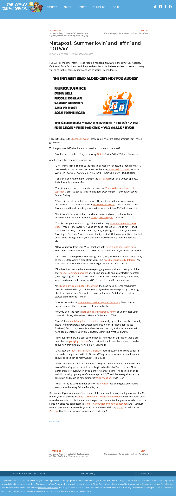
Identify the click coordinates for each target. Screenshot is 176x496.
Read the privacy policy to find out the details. (151, 478)
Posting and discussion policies (29, 473)
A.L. (91, 491)
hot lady (104, 383)
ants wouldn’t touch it (118, 169)
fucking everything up (102, 217)
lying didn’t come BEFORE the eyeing (79, 285)
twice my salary (104, 377)
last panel (104, 178)
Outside (101, 154)
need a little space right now (120, 246)
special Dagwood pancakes (74, 272)
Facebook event (80, 138)
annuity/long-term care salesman (85, 321)
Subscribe (99, 7)
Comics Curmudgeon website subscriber (106, 403)
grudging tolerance (79, 341)
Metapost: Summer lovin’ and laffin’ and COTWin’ (95, 46)
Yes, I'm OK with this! (152, 485)
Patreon (53, 411)
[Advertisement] (100, 439)
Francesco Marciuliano (48, 487)
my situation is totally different (119, 259)
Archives (52, 7)
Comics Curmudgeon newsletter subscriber (98, 396)
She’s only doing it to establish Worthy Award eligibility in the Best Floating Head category (69, 34)
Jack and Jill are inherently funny (99, 311)
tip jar (120, 407)
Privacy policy (88, 473)
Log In (115, 7)
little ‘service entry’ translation (86, 350)
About (67, 7)
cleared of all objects (103, 204)
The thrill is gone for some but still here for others (126, 33)
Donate (82, 7)
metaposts (54, 421)
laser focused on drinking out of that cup (99, 302)
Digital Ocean (98, 484)
